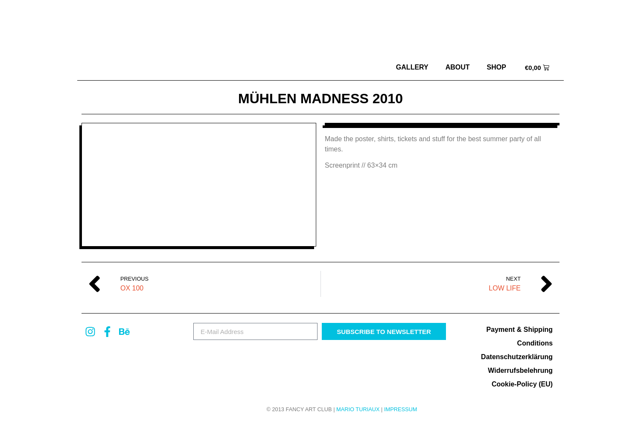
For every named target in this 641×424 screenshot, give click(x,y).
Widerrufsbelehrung (520, 370)
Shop (496, 67)
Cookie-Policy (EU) (522, 384)
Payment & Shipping (520, 329)
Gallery (412, 67)
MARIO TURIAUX (357, 409)
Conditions (535, 343)
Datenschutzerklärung (517, 356)
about (458, 67)
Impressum (400, 409)
